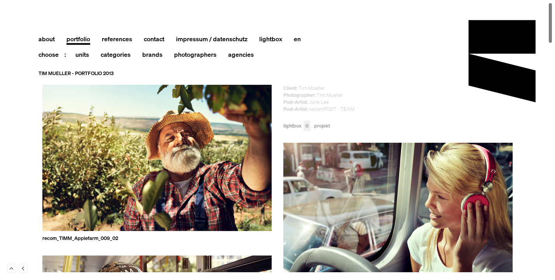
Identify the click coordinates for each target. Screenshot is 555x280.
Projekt (322, 126)
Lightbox (297, 126)
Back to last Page (23, 268)
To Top (12, 268)
